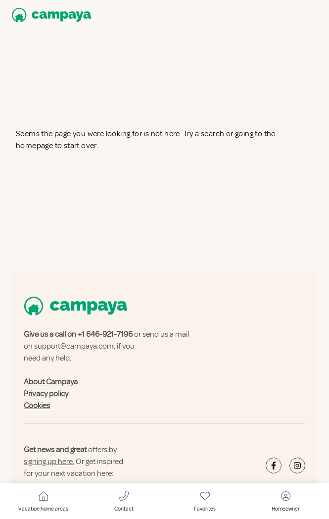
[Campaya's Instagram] (297, 465)
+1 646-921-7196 (105, 334)
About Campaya (51, 382)
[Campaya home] (49, 15)
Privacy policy (46, 394)
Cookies (37, 406)
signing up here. (49, 462)
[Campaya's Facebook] (274, 465)
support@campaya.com (74, 346)
